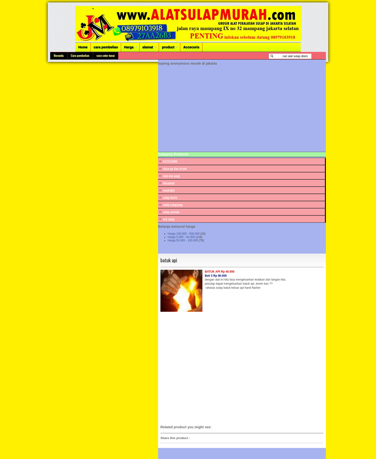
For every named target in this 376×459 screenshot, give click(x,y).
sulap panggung (173, 204)
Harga (129, 47)
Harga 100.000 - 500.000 (184, 233)
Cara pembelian (80, 55)
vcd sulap (169, 218)
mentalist (169, 190)
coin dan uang (171, 175)
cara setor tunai (105, 55)
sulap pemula (171, 211)
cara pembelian (106, 47)
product (168, 47)
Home (83, 47)
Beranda (59, 55)
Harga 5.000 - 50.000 (181, 237)
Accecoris (191, 47)
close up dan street (175, 168)
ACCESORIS (170, 161)
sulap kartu (170, 197)
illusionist (169, 182)
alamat (147, 47)
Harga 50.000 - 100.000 (183, 240)
